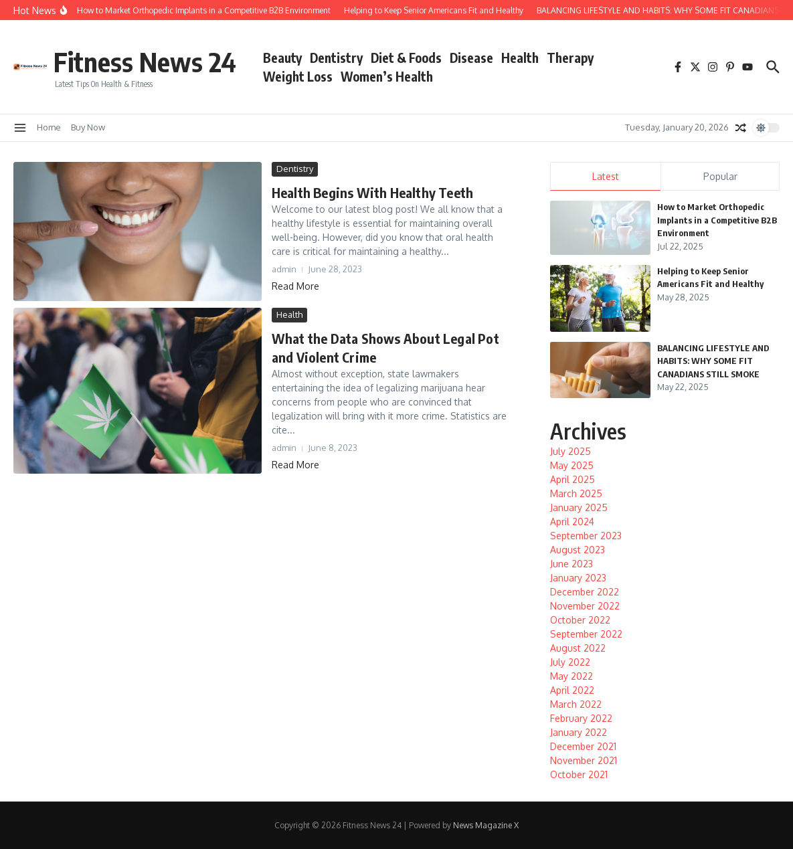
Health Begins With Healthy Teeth (372, 192)
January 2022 (578, 732)
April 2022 (572, 690)
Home (49, 127)
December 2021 (583, 746)
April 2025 (572, 479)
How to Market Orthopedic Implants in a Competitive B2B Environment (717, 219)
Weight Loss (298, 76)
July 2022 (570, 662)
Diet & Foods (406, 58)
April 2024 (572, 521)
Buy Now (88, 127)
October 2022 (580, 620)
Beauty (282, 58)
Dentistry (336, 58)
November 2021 (583, 760)
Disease (471, 58)
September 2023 (586, 535)
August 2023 (577, 549)
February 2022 (581, 718)
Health (520, 58)
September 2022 (586, 634)
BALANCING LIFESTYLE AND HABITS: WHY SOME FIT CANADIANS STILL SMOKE (713, 361)
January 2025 (579, 507)
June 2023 (571, 563)
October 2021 (579, 774)
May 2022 (571, 676)
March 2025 (576, 493)
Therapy (570, 58)
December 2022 (584, 591)
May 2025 (572, 465)
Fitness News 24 (145, 61)
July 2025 (570, 451)
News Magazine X (486, 825)
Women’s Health (387, 76)
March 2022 (576, 704)
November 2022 (585, 605)
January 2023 (578, 577)
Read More (295, 286)
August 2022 (578, 648)
